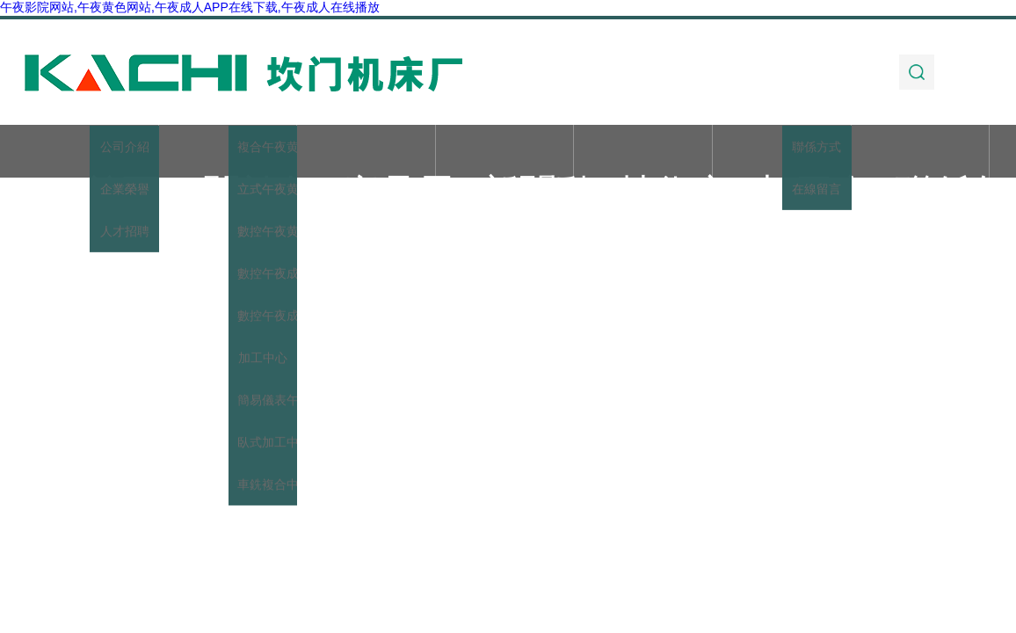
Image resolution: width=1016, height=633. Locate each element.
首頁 (89, 152)
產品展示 (366, 152)
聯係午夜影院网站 (920, 152)
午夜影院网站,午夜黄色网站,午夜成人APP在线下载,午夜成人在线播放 (190, 7)
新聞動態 (504, 152)
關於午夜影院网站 (227, 152)
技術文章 (643, 152)
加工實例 (781, 152)
